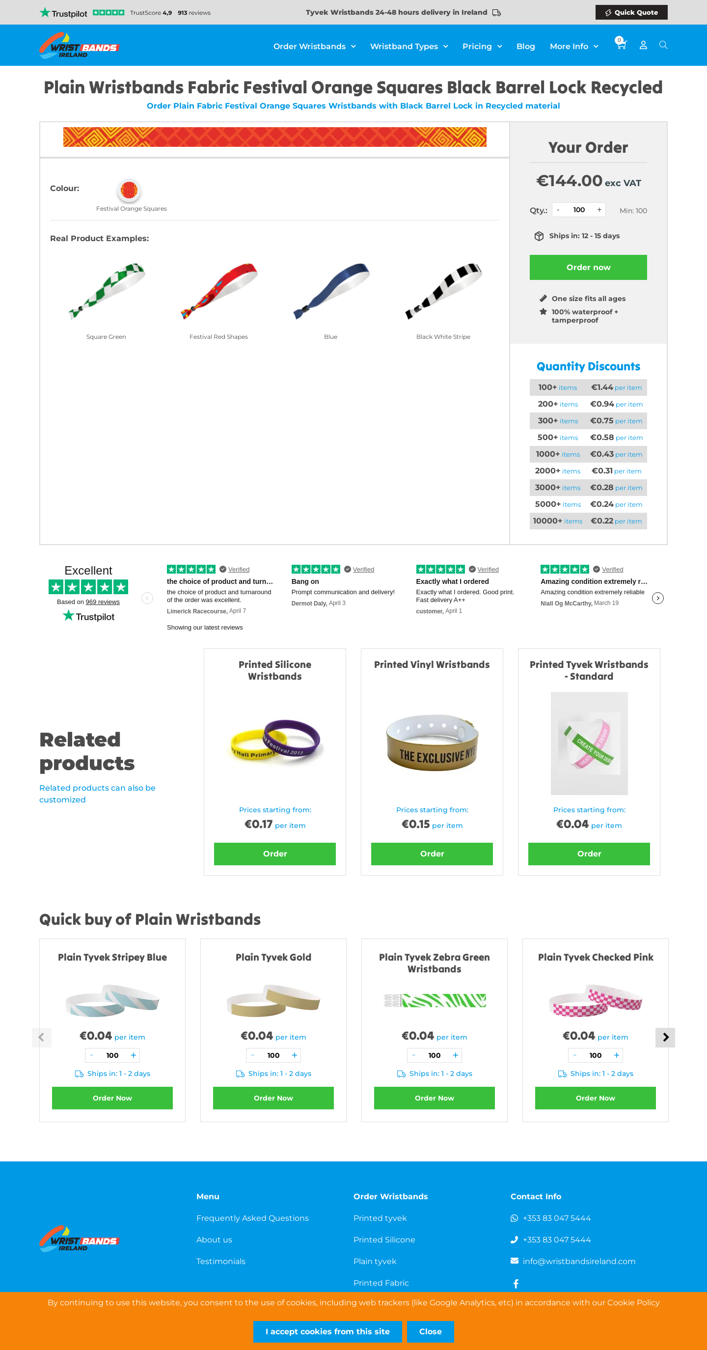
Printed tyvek (380, 1218)
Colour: (64, 188)
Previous (42, 1037)
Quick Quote (636, 12)
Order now (589, 267)
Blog (526, 44)
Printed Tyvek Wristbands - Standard (589, 670)
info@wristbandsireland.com (579, 1261)
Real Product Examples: (99, 238)
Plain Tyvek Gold (274, 957)
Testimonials (220, 1261)
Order (275, 853)
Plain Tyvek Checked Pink (595, 957)
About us (214, 1239)
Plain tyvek (375, 1261)
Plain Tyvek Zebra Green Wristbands (434, 963)
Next (665, 1037)
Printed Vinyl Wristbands (432, 664)
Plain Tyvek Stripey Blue (112, 957)
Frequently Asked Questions (252, 1218)
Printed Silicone (384, 1239)
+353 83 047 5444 (557, 1218)
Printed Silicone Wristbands (275, 670)
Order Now (112, 1098)
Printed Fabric (381, 1283)
